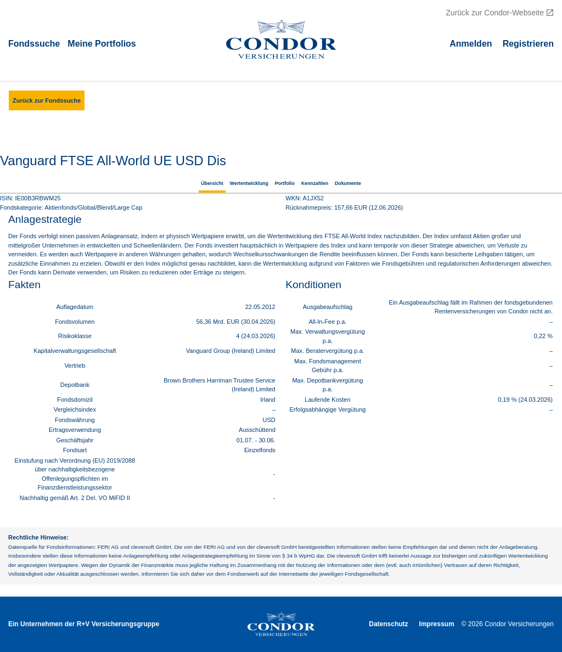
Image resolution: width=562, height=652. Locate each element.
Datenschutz (388, 624)
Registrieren (528, 43)
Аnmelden (470, 43)
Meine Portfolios (102, 43)
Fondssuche (34, 43)
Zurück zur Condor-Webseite (495, 12)
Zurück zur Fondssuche (47, 100)
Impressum (436, 624)
